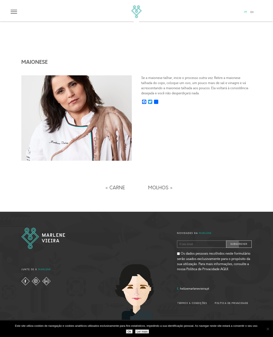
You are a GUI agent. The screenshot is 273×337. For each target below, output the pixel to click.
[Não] (268, 329)
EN (252, 12)
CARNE (117, 188)
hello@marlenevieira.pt (194, 289)
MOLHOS (158, 188)
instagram (36, 281)
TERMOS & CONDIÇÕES (192, 303)
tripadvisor (46, 281)
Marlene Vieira (136, 11)
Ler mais (142, 331)
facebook (25, 281)
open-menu (14, 12)
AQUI (224, 269)
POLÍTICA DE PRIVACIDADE (231, 303)
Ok (129, 331)
